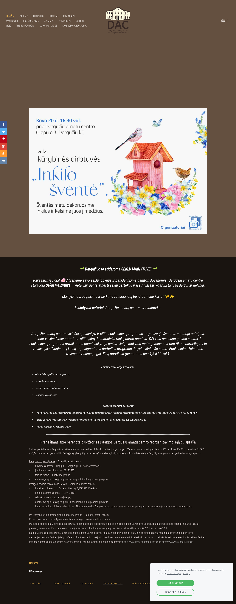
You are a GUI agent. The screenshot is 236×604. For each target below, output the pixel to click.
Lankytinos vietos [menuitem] (48, 25)
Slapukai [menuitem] (33, 563)
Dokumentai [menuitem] (69, 16)
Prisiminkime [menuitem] (65, 20)
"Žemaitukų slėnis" (112, 583)
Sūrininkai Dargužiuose (143, 583)
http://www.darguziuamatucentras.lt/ (141, 541)
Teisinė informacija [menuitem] (25, 25)
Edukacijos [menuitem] (38, 16)
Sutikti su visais (175, 583)
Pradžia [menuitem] (10, 16)
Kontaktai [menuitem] (49, 20)
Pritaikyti (186, 573)
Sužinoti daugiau (174, 573)
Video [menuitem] (8, 25)
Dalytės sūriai (87, 583)
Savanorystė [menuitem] (12, 20)
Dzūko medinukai (62, 583)
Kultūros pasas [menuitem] (31, 20)
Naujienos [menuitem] (23, 16)
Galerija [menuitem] (80, 20)
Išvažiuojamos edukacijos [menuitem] (74, 25)
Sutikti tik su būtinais (175, 592)
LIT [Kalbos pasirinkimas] (224, 20)
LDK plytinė (35, 583)
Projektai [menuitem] (53, 16)
